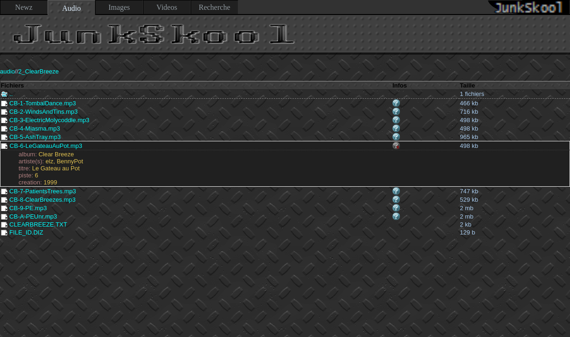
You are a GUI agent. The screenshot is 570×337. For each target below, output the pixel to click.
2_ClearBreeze (38, 71)
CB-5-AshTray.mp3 (31, 136)
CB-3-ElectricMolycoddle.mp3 (45, 120)
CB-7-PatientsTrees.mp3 (38, 191)
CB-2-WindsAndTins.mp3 (39, 111)
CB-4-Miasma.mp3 (30, 128)
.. (7, 93)
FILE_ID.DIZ (22, 232)
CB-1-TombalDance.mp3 (38, 103)
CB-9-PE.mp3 (24, 208)
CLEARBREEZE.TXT (34, 224)
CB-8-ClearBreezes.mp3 (38, 199)
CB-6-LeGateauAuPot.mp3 (41, 145)
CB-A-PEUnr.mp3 (29, 216)
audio (7, 71)
